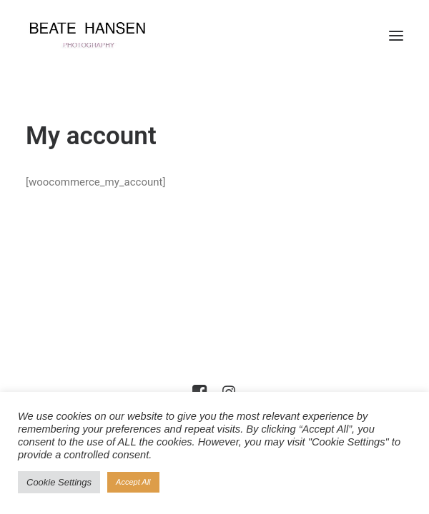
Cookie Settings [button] (59, 482)
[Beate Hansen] (99, 35)
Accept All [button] (133, 482)
